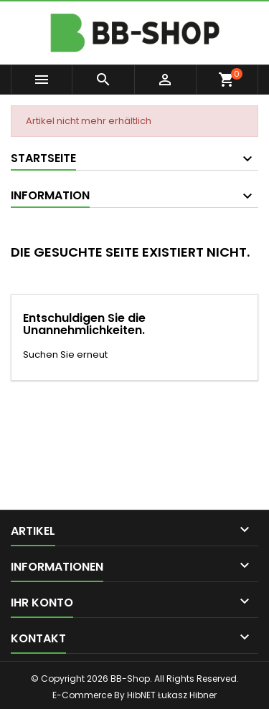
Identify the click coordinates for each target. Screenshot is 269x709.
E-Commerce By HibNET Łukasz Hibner (134, 695)
